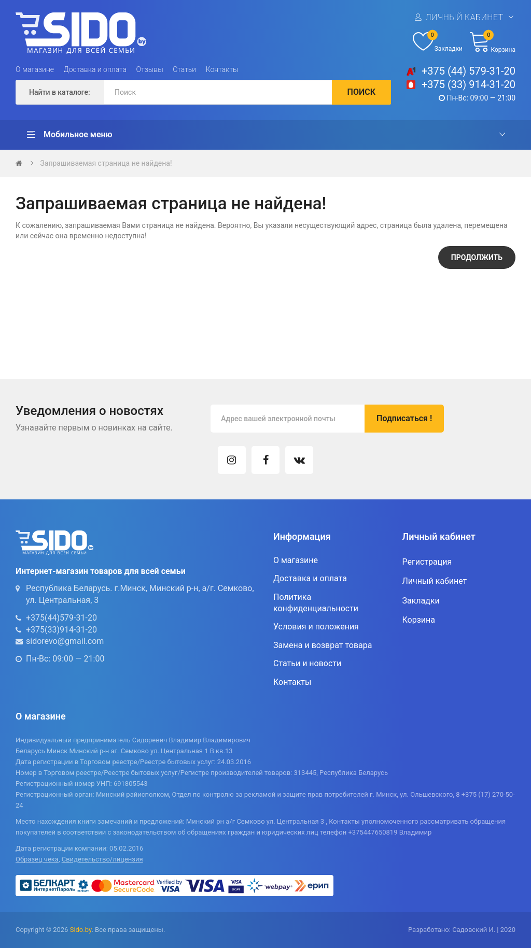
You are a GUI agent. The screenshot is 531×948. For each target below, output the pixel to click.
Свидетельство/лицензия (102, 859)
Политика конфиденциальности (315, 602)
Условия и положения (316, 626)
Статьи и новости (307, 663)
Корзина (418, 620)
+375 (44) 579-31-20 (468, 71)
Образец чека (37, 859)
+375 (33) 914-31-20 (468, 84)
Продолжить (476, 257)
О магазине (35, 69)
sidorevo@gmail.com (65, 641)
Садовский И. (473, 929)
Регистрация (427, 562)
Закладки (421, 601)
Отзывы (149, 69)
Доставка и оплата (95, 69)
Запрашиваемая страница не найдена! (106, 163)
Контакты (222, 69)
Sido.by (81, 929)
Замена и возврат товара (322, 645)
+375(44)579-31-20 (61, 618)
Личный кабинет (464, 17)
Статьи (184, 69)
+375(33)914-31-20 (61, 630)
